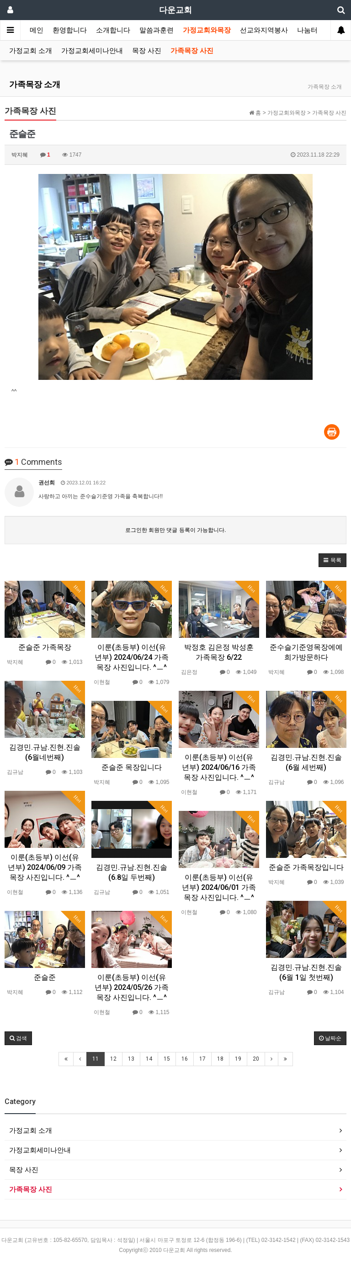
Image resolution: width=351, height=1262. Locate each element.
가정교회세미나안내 (92, 51)
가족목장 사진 (191, 51)
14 (149, 1059)
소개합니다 (113, 30)
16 (184, 1059)
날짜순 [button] (330, 1038)
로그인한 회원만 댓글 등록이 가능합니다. (175, 530)
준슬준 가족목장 (44, 647)
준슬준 (45, 977)
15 (167, 1059)
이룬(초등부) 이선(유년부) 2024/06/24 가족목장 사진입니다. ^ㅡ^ (132, 657)
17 (202, 1059)
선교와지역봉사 (264, 30)
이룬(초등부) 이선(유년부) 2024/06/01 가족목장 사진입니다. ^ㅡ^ (219, 887)
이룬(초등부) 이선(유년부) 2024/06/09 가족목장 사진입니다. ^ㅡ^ (45, 867)
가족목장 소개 (34, 84)
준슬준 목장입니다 (131, 767)
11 (95, 1059)
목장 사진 (146, 51)
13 (131, 1059)
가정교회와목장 (207, 30)
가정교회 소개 (30, 51)
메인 (36, 30)
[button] (332, 560)
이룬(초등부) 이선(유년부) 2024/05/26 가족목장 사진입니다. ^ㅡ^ (132, 987)
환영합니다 (70, 30)
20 (256, 1059)
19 (238, 1059)
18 (220, 1059)
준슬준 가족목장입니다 (306, 867)
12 (113, 1059)
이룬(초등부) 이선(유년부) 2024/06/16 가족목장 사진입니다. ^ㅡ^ (219, 767)
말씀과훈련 (156, 30)
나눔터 (307, 30)
